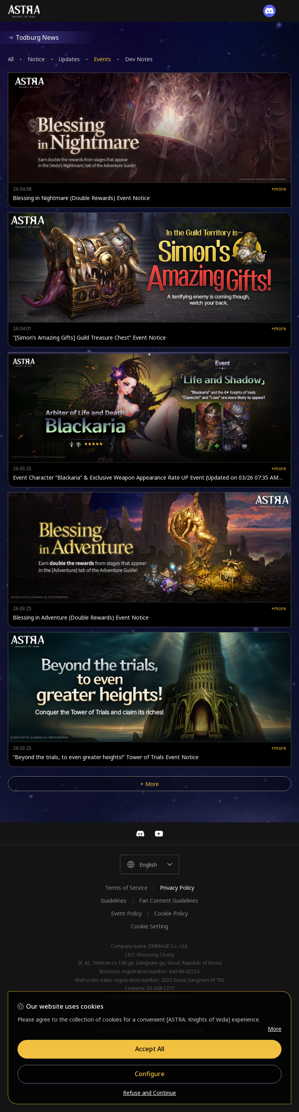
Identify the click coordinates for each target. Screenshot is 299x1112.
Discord (140, 834)
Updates (69, 59)
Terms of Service (126, 887)
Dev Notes (139, 59)
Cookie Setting (149, 926)
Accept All (149, 1049)
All (11, 59)
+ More (149, 784)
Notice (36, 59)
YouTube (159, 834)
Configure (150, 1074)
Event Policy (126, 913)
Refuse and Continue (149, 1092)
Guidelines (114, 900)
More (274, 1028)
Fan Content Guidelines (168, 900)
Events (102, 59)
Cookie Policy (171, 913)
